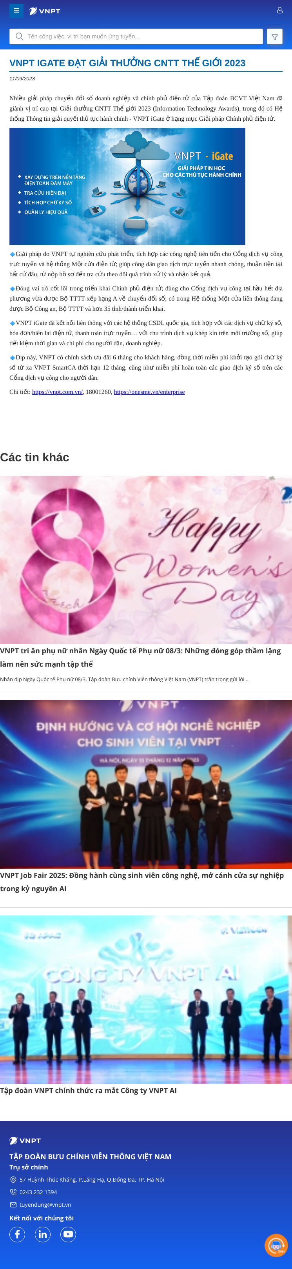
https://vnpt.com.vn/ (57, 392)
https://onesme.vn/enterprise (149, 392)
